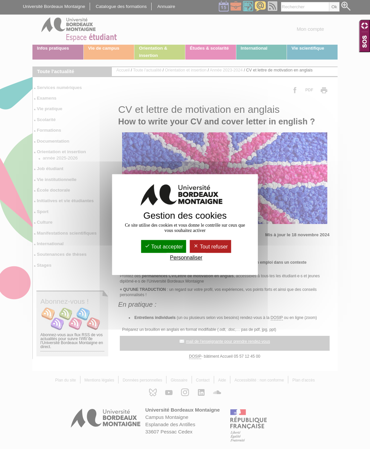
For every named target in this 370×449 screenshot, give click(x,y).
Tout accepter (164, 246)
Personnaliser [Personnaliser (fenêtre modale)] (186, 257)
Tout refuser (210, 246)
